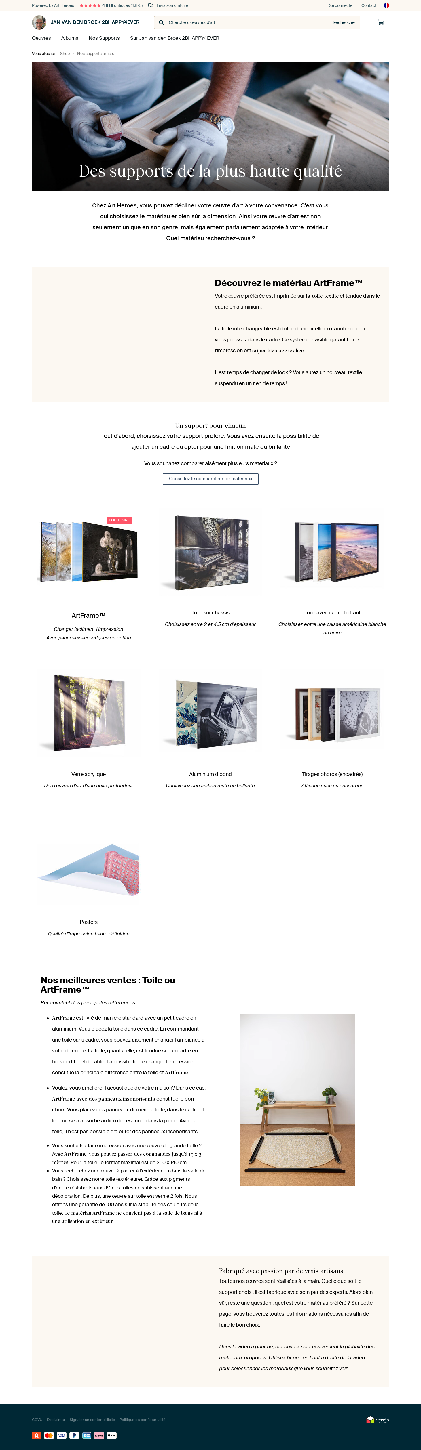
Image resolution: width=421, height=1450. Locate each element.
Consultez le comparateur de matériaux (210, 478)
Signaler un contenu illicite (92, 1419)
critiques (111, 5)
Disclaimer (56, 1419)
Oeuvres (41, 38)
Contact (368, 5)
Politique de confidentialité (143, 1419)
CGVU (37, 1419)
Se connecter (341, 5)
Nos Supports (103, 38)
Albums (69, 38)
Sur (171, 38)
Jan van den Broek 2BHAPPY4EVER (86, 22)
